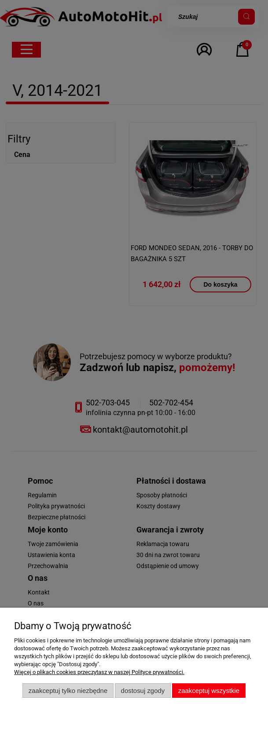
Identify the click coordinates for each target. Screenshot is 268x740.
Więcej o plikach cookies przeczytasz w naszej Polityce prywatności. (99, 672)
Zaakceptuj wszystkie (208, 690)
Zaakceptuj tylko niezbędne (68, 690)
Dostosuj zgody (143, 690)
